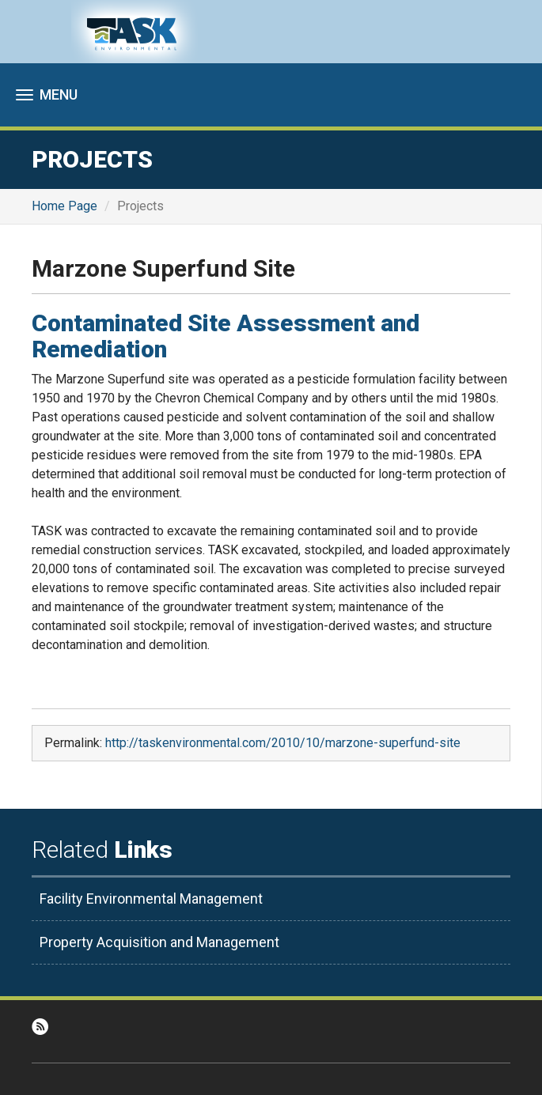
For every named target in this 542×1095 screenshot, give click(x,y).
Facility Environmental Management (151, 898)
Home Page (64, 205)
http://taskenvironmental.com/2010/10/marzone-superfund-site (283, 742)
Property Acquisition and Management (159, 942)
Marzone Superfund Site (163, 268)
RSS (40, 1026)
